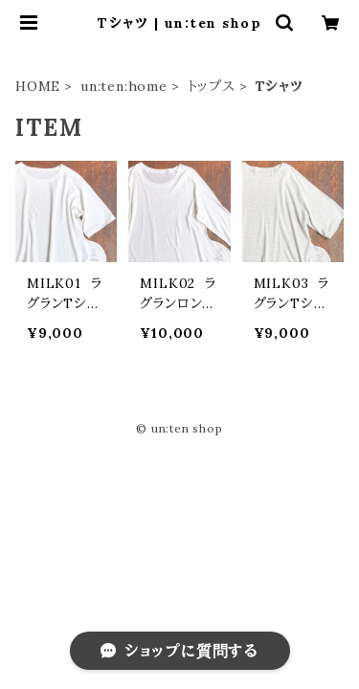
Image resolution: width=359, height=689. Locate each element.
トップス (212, 86)
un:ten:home (124, 86)
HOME (37, 86)
